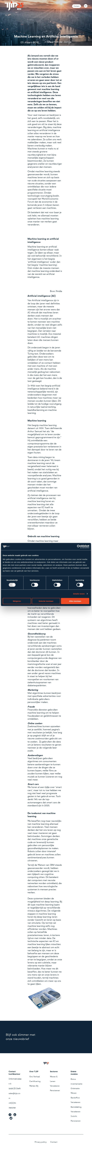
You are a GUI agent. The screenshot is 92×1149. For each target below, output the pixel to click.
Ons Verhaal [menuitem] (34, 1077)
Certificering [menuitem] (34, 1081)
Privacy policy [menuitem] (41, 1142)
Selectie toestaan (46, 601)
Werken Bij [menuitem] (33, 1086)
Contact (76, 6)
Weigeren (17, 601)
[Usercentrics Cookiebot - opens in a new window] (78, 546)
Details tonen (79, 594)
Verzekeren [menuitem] (55, 1086)
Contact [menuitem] (53, 1142)
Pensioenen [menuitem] (55, 1090)
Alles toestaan (75, 601)
